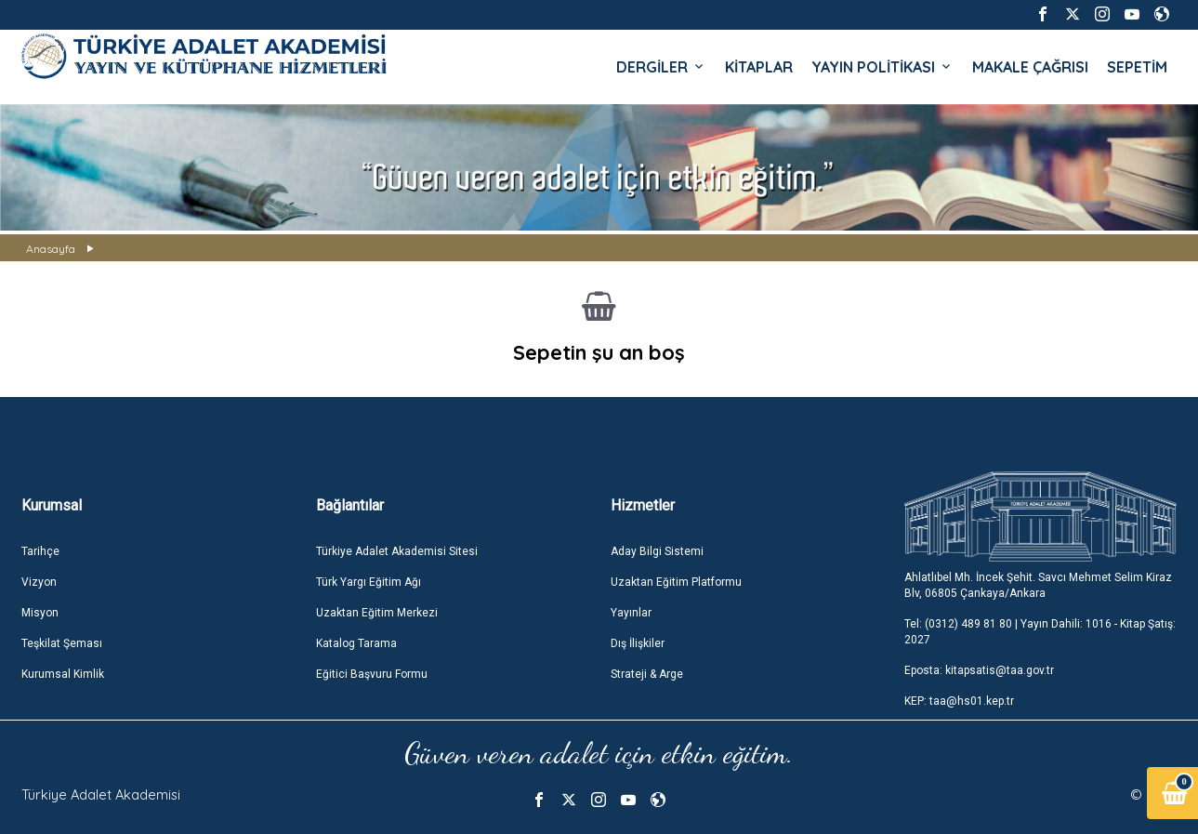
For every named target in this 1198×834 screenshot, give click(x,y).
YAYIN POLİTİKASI (882, 67)
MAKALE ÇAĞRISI (1030, 67)
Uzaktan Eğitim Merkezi (377, 612)
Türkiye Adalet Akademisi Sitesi (397, 551)
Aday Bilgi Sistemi (657, 551)
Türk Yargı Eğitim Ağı (368, 582)
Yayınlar (631, 612)
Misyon (40, 612)
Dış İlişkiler (638, 643)
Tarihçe (40, 551)
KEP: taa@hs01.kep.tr (959, 701)
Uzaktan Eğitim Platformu (676, 582)
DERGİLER (661, 67)
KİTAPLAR (759, 67)
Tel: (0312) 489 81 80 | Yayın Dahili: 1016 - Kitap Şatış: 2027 (1040, 631)
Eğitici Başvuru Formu (372, 674)
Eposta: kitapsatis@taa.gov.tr (979, 670)
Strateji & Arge (647, 674)
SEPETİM (1137, 67)
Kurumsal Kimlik (62, 674)
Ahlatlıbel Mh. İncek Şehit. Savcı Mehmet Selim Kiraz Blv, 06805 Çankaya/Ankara (1038, 585)
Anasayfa (50, 249)
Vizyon (39, 582)
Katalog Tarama (356, 643)
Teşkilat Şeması (61, 643)
